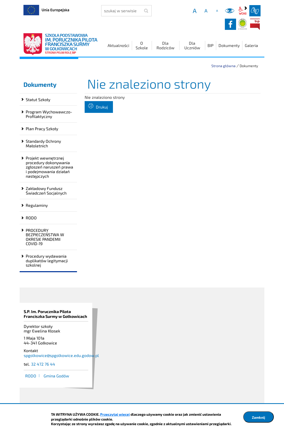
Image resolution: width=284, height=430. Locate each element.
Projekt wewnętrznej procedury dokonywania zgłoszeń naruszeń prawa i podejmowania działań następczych (49, 167)
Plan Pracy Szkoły (42, 128)
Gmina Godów (56, 375)
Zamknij (258, 417)
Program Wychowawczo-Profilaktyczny (49, 114)
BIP (255, 24)
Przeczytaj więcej (115, 414)
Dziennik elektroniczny (242, 24)
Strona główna (223, 66)
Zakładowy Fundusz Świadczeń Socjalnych (46, 190)
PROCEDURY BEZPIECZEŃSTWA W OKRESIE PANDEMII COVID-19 (45, 237)
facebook (230, 24)
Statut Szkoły (38, 99)
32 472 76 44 (43, 364)
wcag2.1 (242, 10)
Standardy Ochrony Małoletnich (43, 143)
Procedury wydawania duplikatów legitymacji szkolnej (47, 260)
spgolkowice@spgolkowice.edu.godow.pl (61, 355)
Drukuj (102, 106)
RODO (31, 217)
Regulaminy (37, 205)
